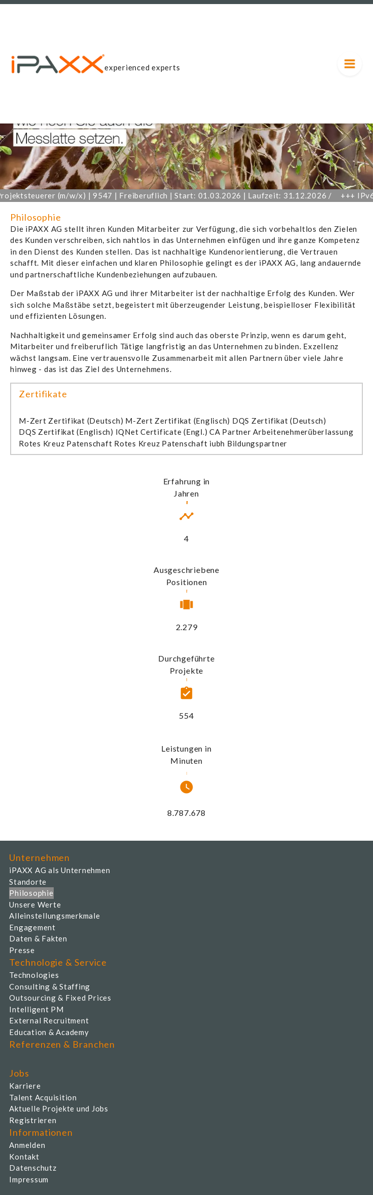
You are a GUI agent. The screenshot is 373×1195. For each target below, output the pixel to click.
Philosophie (31, 892)
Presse (22, 950)
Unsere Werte (35, 904)
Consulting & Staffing (49, 986)
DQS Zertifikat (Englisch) (66, 431)
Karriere (25, 1085)
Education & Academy (49, 1032)
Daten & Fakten (38, 938)
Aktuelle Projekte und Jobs (58, 1108)
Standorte (28, 881)
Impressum (29, 1179)
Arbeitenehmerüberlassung (303, 431)
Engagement (32, 927)
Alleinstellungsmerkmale (54, 915)
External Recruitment (49, 1020)
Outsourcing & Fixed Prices (60, 997)
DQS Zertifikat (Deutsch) (279, 420)
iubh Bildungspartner (248, 443)
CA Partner (230, 431)
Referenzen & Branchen (62, 1044)
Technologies (34, 974)
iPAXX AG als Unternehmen (59, 870)
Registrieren (32, 1120)
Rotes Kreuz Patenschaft (65, 443)
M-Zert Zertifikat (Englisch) (177, 420)
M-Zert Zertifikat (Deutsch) (71, 420)
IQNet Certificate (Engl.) (162, 431)
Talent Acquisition (43, 1097)
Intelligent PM (36, 1009)
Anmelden (27, 1144)
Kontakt (24, 1156)
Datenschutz (32, 1167)
